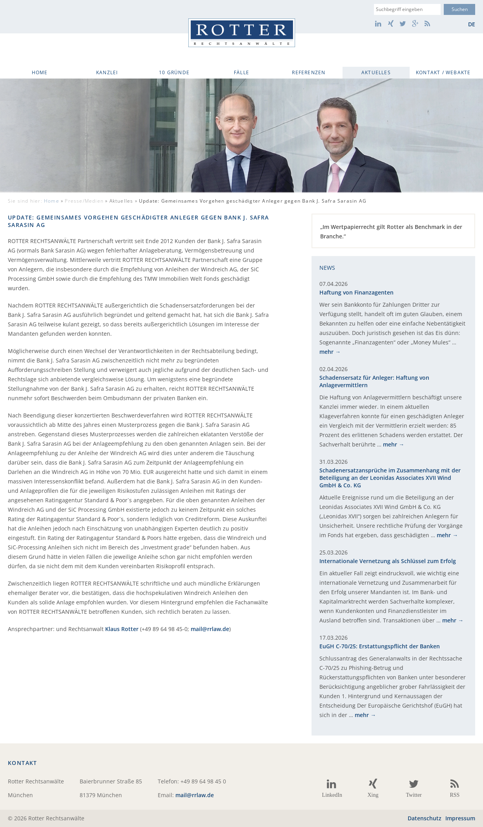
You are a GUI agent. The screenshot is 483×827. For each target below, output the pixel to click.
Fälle (241, 72)
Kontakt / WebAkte (443, 72)
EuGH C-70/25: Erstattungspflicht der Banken (379, 646)
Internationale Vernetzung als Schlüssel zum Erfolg (387, 561)
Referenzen (308, 72)
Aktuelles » (237, 201)
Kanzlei (107, 72)
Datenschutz (424, 818)
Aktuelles (376, 72)
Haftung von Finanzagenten (356, 292)
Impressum (460, 818)
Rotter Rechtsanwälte (241, 32)
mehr (326, 351)
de (471, 24)
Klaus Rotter (122, 629)
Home (40, 72)
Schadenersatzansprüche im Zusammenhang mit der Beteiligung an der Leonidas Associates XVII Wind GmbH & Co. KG (390, 478)
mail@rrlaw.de (210, 629)
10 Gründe (174, 72)
